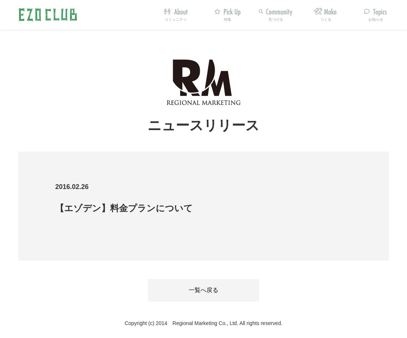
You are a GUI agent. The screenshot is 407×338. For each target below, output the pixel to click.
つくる (325, 19)
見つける (275, 19)
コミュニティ (176, 19)
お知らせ (375, 19)
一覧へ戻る (203, 290)
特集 (227, 19)
